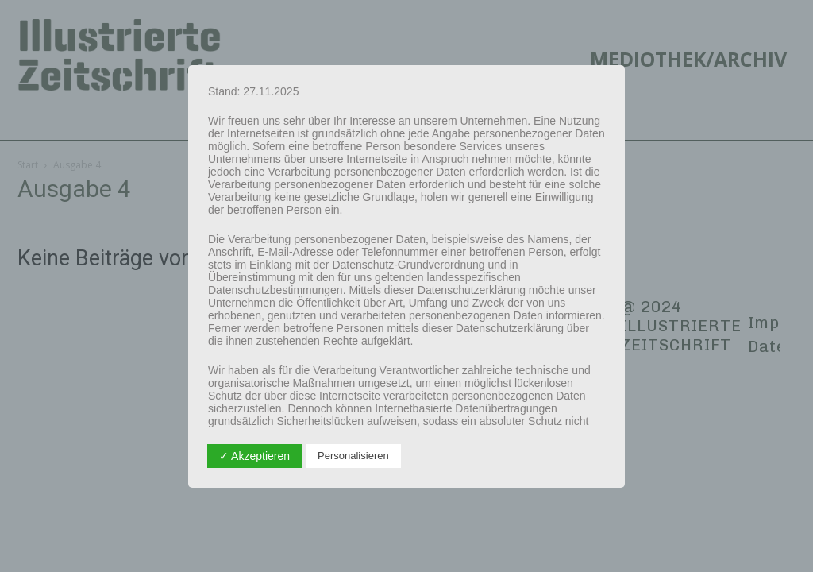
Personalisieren (353, 456)
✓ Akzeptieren (254, 456)
